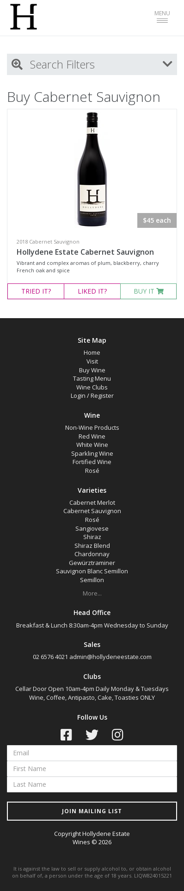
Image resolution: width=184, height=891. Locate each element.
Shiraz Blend (92, 545)
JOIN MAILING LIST (92, 811)
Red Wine (92, 436)
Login (78, 395)
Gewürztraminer (92, 562)
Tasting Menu (92, 378)
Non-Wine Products (92, 427)
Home (92, 352)
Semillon (92, 580)
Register (102, 395)
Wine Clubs (92, 387)
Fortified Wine (92, 462)
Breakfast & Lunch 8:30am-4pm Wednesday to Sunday (92, 625)
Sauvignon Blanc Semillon (92, 571)
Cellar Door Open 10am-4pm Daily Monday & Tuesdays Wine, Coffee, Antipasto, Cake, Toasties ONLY (92, 693)
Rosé (92, 470)
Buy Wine (92, 370)
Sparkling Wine (92, 453)
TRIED (36, 291)
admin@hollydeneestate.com (110, 657)
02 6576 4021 (50, 657)
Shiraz (92, 537)
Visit (92, 361)
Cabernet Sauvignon (92, 511)
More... (92, 593)
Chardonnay (92, 554)
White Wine (92, 444)
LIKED (92, 291)
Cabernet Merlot (92, 502)
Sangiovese (92, 528)
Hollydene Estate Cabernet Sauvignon (85, 252)
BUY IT (149, 291)
